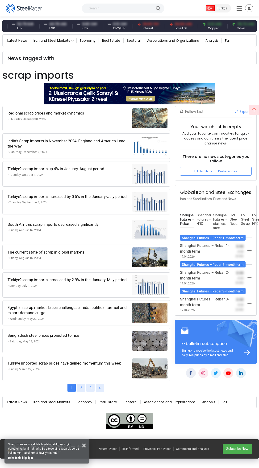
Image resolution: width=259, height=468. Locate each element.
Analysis (211, 40)
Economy (88, 40)
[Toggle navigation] (249, 8)
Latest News (17, 40)
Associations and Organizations (173, 40)
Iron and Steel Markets (51, 40)
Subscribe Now (237, 449)
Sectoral (134, 40)
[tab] (187, 219)
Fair (228, 40)
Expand (243, 111)
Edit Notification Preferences (215, 171)
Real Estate (111, 40)
